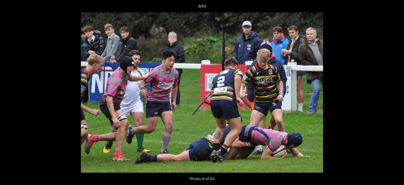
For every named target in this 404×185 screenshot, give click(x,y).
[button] (395, 7)
